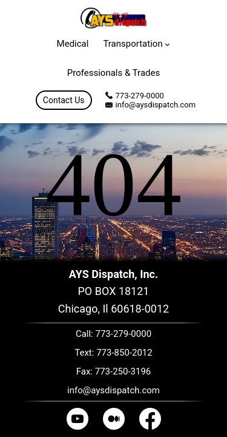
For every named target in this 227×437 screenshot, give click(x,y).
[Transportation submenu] (167, 43)
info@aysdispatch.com (156, 104)
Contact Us (64, 100)
